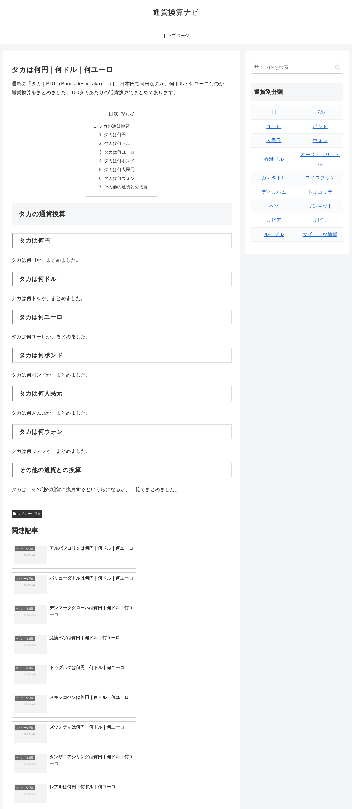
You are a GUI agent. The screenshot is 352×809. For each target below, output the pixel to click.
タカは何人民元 (119, 170)
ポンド (320, 126)
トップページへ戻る (282, 792)
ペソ (274, 206)
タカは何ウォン (119, 179)
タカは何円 (115, 134)
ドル (320, 112)
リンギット (320, 206)
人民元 (273, 140)
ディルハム (274, 192)
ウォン (320, 140)
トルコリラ (320, 192)
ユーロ (273, 126)
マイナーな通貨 (27, 516)
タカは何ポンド (119, 161)
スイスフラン (320, 177)
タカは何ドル (117, 144)
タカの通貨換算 (114, 126)
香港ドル (274, 159)
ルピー (320, 220)
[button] (337, 67)
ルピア (273, 220)
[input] (297, 67)
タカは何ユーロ (119, 152)
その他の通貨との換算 (126, 188)
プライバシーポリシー (324, 792)
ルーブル (274, 234)
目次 (114, 114)
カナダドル (274, 177)
